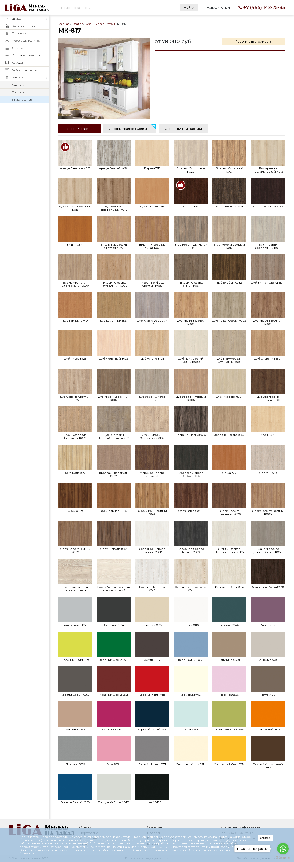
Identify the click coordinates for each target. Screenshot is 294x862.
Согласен (265, 837)
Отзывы (85, 827)
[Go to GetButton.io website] (283, 857)
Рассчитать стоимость (253, 41)
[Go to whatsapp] (283, 848)
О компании (156, 827)
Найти (189, 7)
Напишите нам (218, 7)
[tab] (79, 128)
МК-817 (104, 78)
